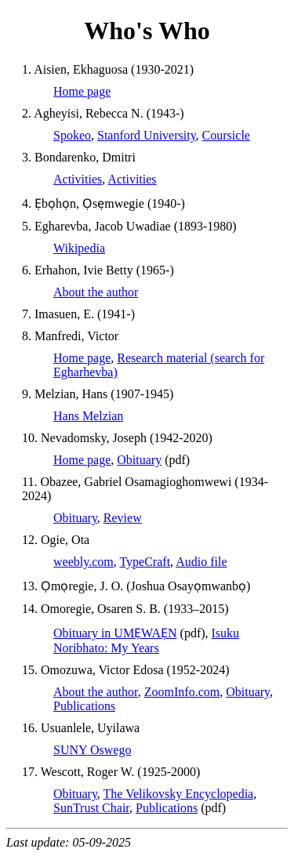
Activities (77, 179)
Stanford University (146, 135)
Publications (84, 706)
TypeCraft (144, 561)
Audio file (201, 561)
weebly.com (83, 561)
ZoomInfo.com (182, 691)
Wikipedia (79, 248)
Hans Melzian (88, 416)
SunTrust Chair (91, 807)
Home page (82, 91)
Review (122, 517)
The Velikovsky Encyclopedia (178, 793)
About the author (95, 292)
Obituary (139, 459)
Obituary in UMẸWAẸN (115, 633)
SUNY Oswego (92, 749)
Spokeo (72, 135)
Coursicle (226, 135)
